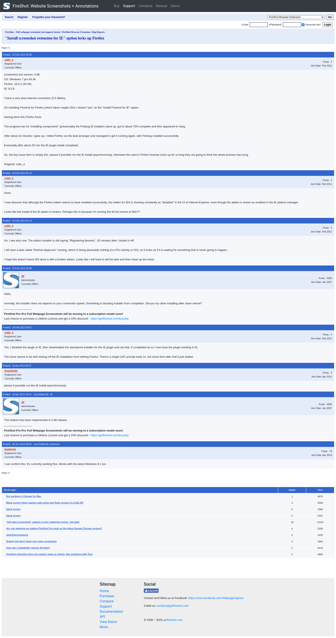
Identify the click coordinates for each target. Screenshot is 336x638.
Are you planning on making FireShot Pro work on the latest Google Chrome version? (54, 528)
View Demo (108, 622)
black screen (13, 509)
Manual (161, 6)
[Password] (292, 24)
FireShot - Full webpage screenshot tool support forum (32, 32)
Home (104, 591)
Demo (175, 6)
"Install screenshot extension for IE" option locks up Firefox (54, 38)
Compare (145, 6)
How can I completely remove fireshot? (28, 547)
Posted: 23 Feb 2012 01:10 (17, 173)
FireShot (51, 6)
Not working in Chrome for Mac (23, 496)
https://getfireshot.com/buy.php (110, 318)
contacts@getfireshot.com (172, 605)
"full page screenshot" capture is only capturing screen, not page (43, 522)
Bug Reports (98, 32)
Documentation (111, 611)
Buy (117, 6)
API (102, 617)
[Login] (259, 24)
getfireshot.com (173, 619)
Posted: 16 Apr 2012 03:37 (17, 365)
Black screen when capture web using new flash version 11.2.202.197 (45, 502)
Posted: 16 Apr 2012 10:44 (17, 394)
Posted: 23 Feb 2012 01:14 (17, 220)
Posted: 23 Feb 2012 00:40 (17, 54)
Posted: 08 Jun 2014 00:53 (17, 444)
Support (129, 6)
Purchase (107, 596)
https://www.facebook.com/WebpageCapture (215, 598)
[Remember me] (303, 24)
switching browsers (17, 535)
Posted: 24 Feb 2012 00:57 (17, 327)
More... (105, 627)
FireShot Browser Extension (76, 32)
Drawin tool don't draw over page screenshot (31, 541)
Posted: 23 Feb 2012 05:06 (17, 268)
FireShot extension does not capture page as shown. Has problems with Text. (49, 554)
